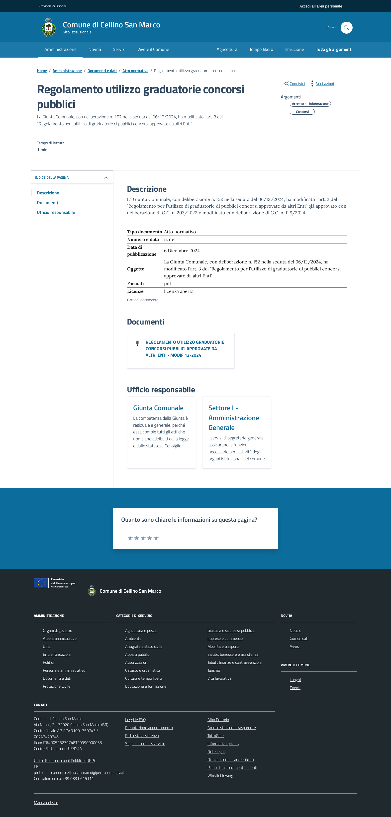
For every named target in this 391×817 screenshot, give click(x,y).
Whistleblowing (220, 775)
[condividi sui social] (293, 83)
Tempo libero (261, 49)
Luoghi (295, 680)
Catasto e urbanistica (142, 670)
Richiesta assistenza (142, 735)
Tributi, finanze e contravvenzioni (234, 662)
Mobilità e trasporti (223, 646)
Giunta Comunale (158, 408)
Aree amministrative (60, 638)
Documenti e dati (57, 678)
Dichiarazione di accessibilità (230, 759)
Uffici (47, 646)
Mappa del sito (46, 803)
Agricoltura (227, 49)
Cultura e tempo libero (143, 678)
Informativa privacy (223, 743)
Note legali (216, 751)
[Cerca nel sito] (347, 28)
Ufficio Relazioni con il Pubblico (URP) (64, 760)
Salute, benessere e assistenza (232, 654)
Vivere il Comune (153, 49)
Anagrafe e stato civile (143, 646)
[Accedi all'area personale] (320, 6)
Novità (95, 49)
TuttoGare (215, 735)
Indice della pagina (52, 177)
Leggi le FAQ (135, 720)
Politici (48, 662)
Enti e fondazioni (57, 654)
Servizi (119, 49)
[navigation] (320, 6)
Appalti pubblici (137, 654)
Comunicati (299, 638)
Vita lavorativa (219, 678)
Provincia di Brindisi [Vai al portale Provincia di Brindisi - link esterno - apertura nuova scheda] (52, 5)
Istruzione (294, 49)
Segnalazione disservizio (145, 743)
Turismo (213, 670)
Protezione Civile (56, 686)
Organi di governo (57, 630)
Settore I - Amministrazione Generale (233, 418)
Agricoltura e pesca (141, 630)
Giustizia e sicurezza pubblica (231, 630)
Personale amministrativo (64, 670)
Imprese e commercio (225, 638)
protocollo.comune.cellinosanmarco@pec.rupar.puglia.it (79, 772)
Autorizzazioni (136, 662)
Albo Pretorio (218, 720)
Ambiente (133, 638)
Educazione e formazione (145, 686)
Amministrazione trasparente (231, 728)
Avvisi (294, 646)
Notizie (295, 630)
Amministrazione (60, 49)
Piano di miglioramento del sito (232, 767)
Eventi (295, 688)
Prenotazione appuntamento (149, 728)
